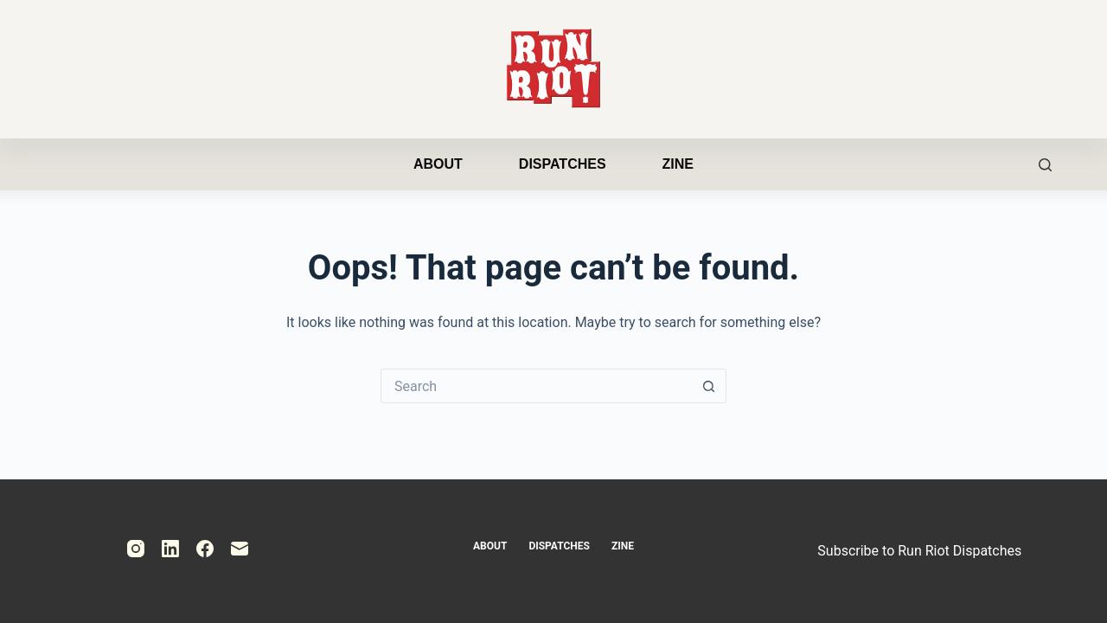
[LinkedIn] (170, 548)
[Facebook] (205, 548)
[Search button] (709, 386)
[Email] (239, 548)
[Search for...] (536, 386)
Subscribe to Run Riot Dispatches (919, 551)
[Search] (1045, 164)
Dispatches (562, 164)
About (438, 164)
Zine (678, 164)
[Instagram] (135, 548)
